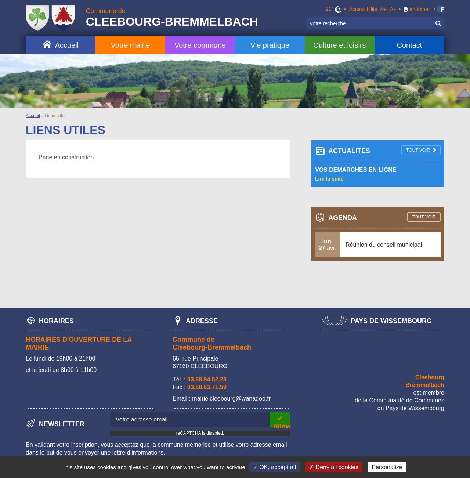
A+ (383, 9)
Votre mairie (130, 45)
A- (392, 9)
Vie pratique (269, 45)
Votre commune (200, 45)
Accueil (67, 45)
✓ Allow (281, 421)
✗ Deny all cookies (333, 467)
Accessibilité (363, 9)
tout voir (418, 150)
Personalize (387, 467)
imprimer (420, 9)
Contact (409, 45)
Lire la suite (329, 179)
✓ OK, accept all (274, 467)
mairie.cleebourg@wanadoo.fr (231, 398)
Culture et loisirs (339, 45)
